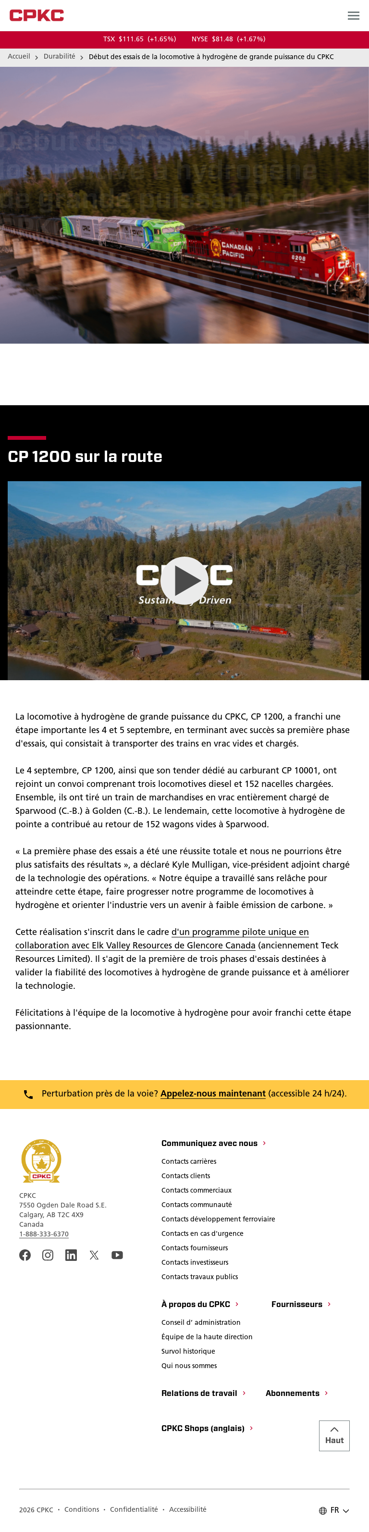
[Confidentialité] (130, 1511)
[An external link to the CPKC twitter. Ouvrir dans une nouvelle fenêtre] (94, 1255)
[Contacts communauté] (196, 1206)
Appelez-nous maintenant (213, 1094)
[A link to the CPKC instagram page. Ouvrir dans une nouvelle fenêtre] (48, 1255)
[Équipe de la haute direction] (207, 1338)
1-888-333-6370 (44, 1234)
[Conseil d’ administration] (201, 1324)
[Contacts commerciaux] (196, 1191)
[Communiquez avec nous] (214, 1144)
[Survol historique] (188, 1352)
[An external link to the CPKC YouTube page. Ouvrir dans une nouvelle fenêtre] (117, 1255)
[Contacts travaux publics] (199, 1278)
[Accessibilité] (184, 1511)
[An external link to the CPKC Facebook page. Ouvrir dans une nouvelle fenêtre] (25, 1255)
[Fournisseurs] (301, 1305)
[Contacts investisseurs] (194, 1263)
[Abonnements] (297, 1394)
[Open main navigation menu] (353, 15)
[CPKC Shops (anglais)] (207, 1429)
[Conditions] (78, 1511)
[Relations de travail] (204, 1394)
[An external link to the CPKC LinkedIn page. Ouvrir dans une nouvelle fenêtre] (71, 1255)
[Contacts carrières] (188, 1163)
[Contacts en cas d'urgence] (202, 1235)
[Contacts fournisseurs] (194, 1249)
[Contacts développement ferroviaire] (218, 1220)
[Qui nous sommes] (189, 1367)
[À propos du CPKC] (200, 1305)
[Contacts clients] (185, 1177)
